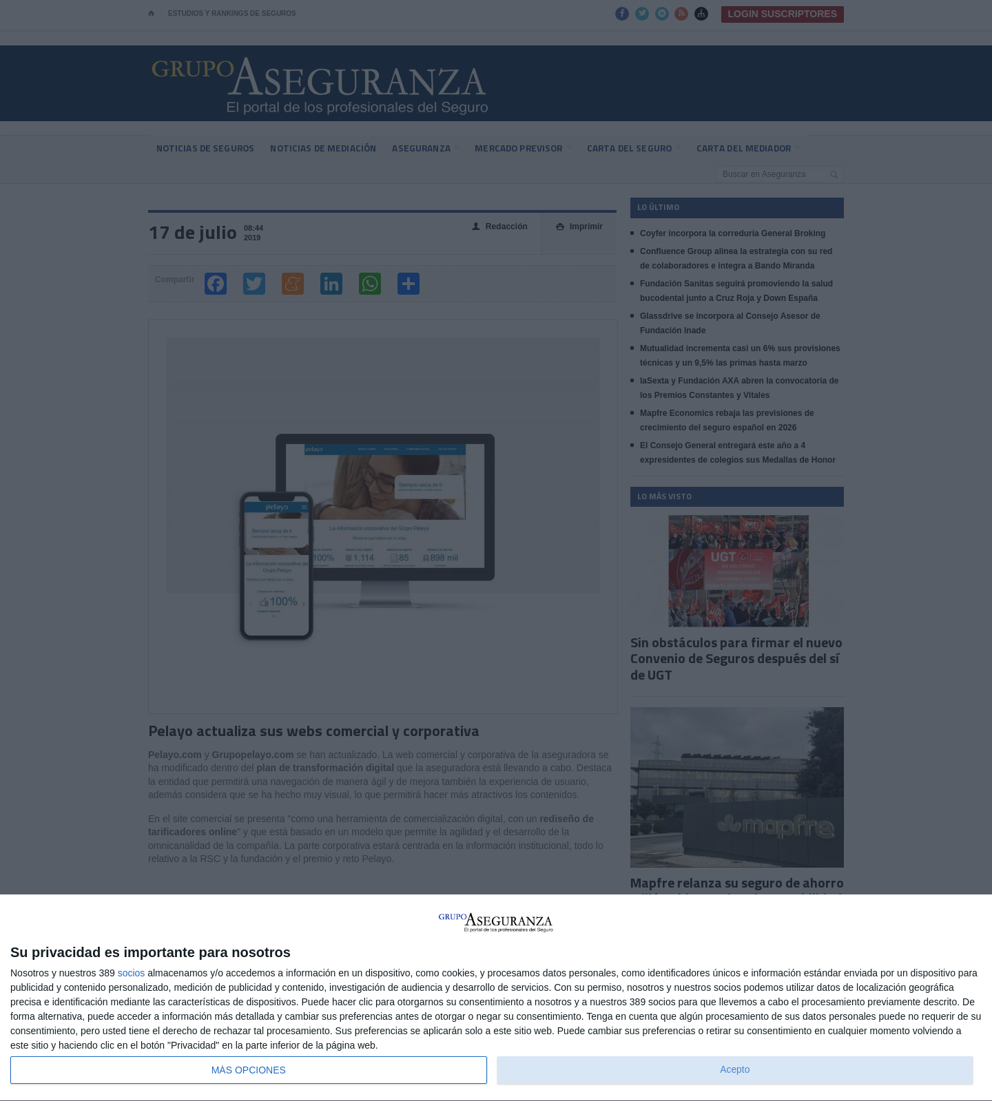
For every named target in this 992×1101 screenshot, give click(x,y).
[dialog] (496, 998)
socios (131, 973)
